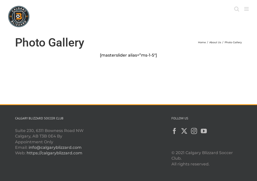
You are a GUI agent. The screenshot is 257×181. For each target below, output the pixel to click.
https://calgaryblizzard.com (54, 153)
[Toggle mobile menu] (246, 9)
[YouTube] (204, 131)
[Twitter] (184, 131)
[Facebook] (174, 131)
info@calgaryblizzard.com (55, 147)
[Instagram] (194, 131)
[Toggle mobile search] (236, 9)
